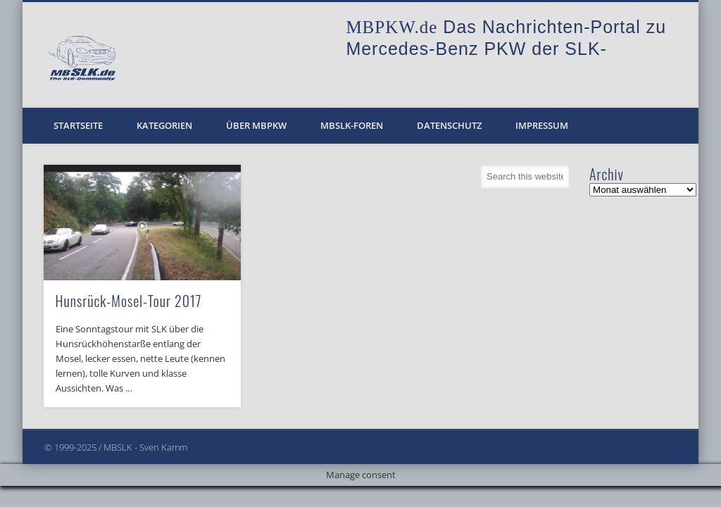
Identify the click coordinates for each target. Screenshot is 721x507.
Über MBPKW (256, 125)
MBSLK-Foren (351, 125)
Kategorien (164, 125)
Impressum (541, 125)
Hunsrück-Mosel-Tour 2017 (129, 300)
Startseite (78, 125)
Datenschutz (449, 125)
